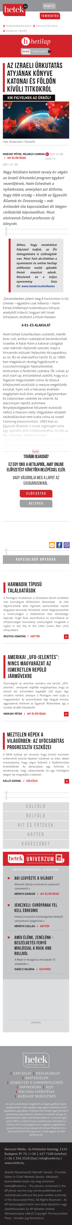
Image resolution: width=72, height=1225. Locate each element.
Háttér (35, 636)
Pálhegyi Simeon (34, 154)
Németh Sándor (24, 893)
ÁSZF (50, 1087)
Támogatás (50, 16)
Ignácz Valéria (24, 969)
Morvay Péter (12, 713)
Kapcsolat (22, 1073)
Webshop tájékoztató (37, 1096)
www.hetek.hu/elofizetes (38, 286)
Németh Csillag (24, 926)
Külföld (32, 780)
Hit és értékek (16, 157)
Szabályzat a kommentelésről (37, 1082)
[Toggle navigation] (63, 6)
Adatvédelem (36, 1078)
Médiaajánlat (48, 1073)
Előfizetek (36, 494)
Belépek (36, 504)
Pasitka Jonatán (14, 636)
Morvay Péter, (13, 154)
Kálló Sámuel (12, 780)
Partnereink (30, 1087)
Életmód (45, 969)
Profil (49, 6)
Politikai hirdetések (37, 1092)
